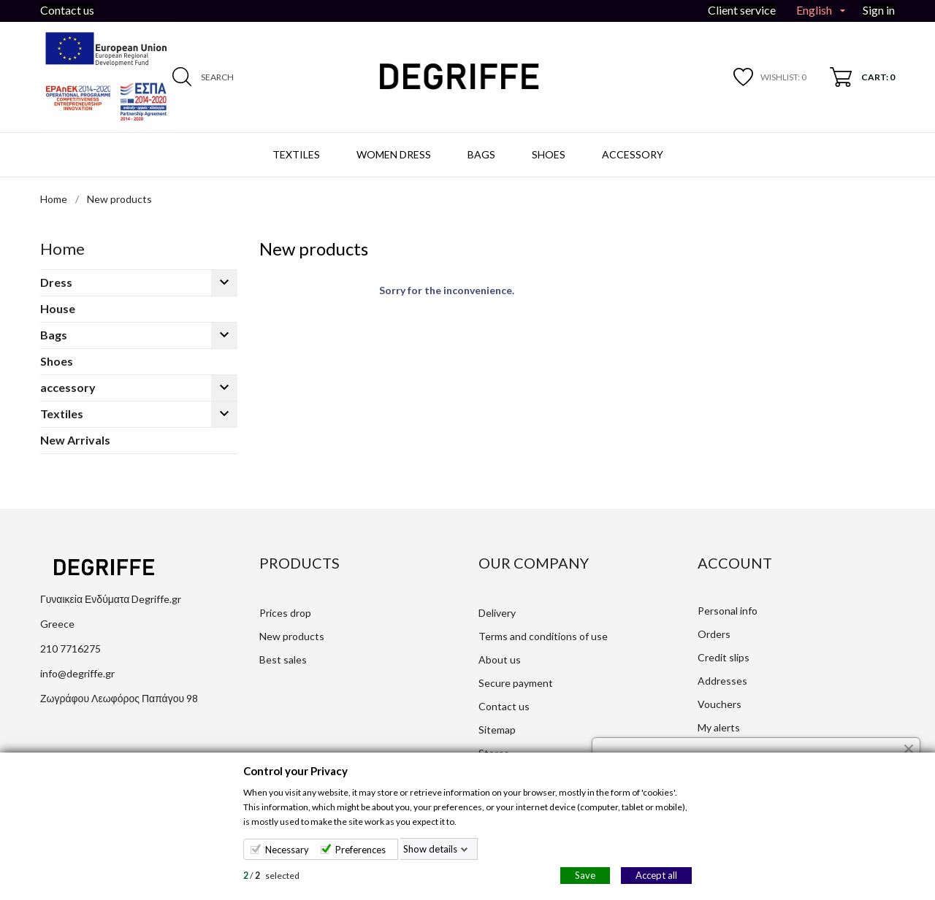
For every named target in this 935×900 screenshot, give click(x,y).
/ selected (271, 875)
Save (585, 875)
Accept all (656, 875)
